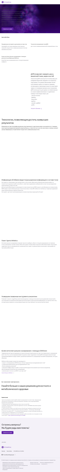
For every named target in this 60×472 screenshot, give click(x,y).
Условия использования (35, 464)
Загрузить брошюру (36, 108)
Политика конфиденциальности (46, 462)
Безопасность (44, 464)
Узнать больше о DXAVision (8, 372)
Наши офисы (9, 451)
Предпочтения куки (34, 462)
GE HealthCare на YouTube (19, 451)
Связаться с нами (7, 29)
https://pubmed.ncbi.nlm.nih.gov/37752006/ (16, 415)
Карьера (3, 451)
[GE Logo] (6, 2)
